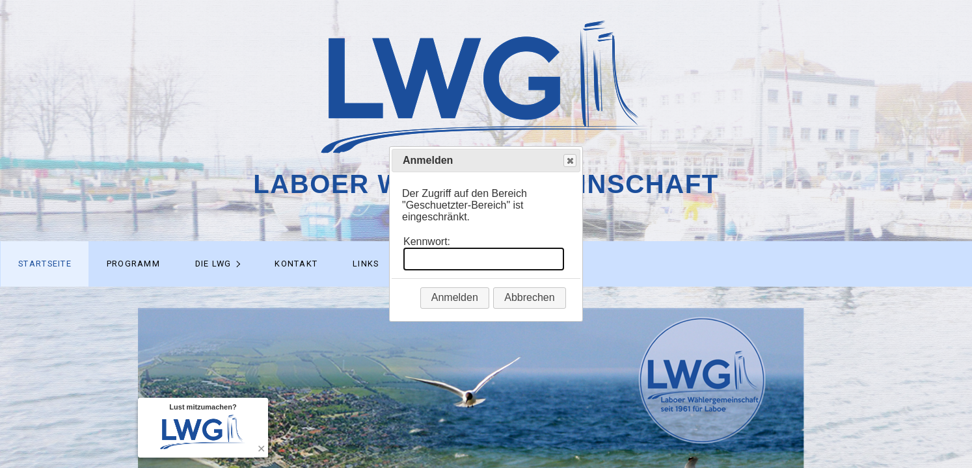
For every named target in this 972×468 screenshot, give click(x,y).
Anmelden (454, 297)
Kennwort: (426, 241)
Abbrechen (529, 297)
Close (569, 160)
